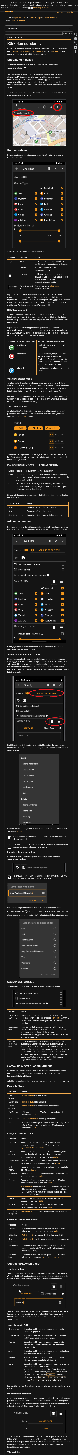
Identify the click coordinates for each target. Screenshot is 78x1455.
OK (30, 8)
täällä (19, 831)
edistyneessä (21, 416)
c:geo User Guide (20, 18)
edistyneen (54, 286)
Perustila (55, 1018)
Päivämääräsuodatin (30, 1119)
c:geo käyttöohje (35, 18)
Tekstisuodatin (28, 1095)
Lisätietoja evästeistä (42, 8)
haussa (55, 51)
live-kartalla (17, 51)
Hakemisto (69, 12)
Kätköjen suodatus (49, 18)
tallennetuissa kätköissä (33, 51)
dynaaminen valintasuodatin (32, 1148)
